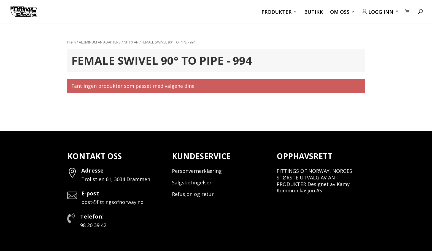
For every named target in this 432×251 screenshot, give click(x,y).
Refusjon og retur (193, 194)
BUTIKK (313, 12)
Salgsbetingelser (192, 182)
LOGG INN (377, 12)
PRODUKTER (276, 12)
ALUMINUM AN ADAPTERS (100, 42)
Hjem (71, 42)
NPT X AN (131, 42)
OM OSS (339, 12)
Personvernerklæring (197, 171)
